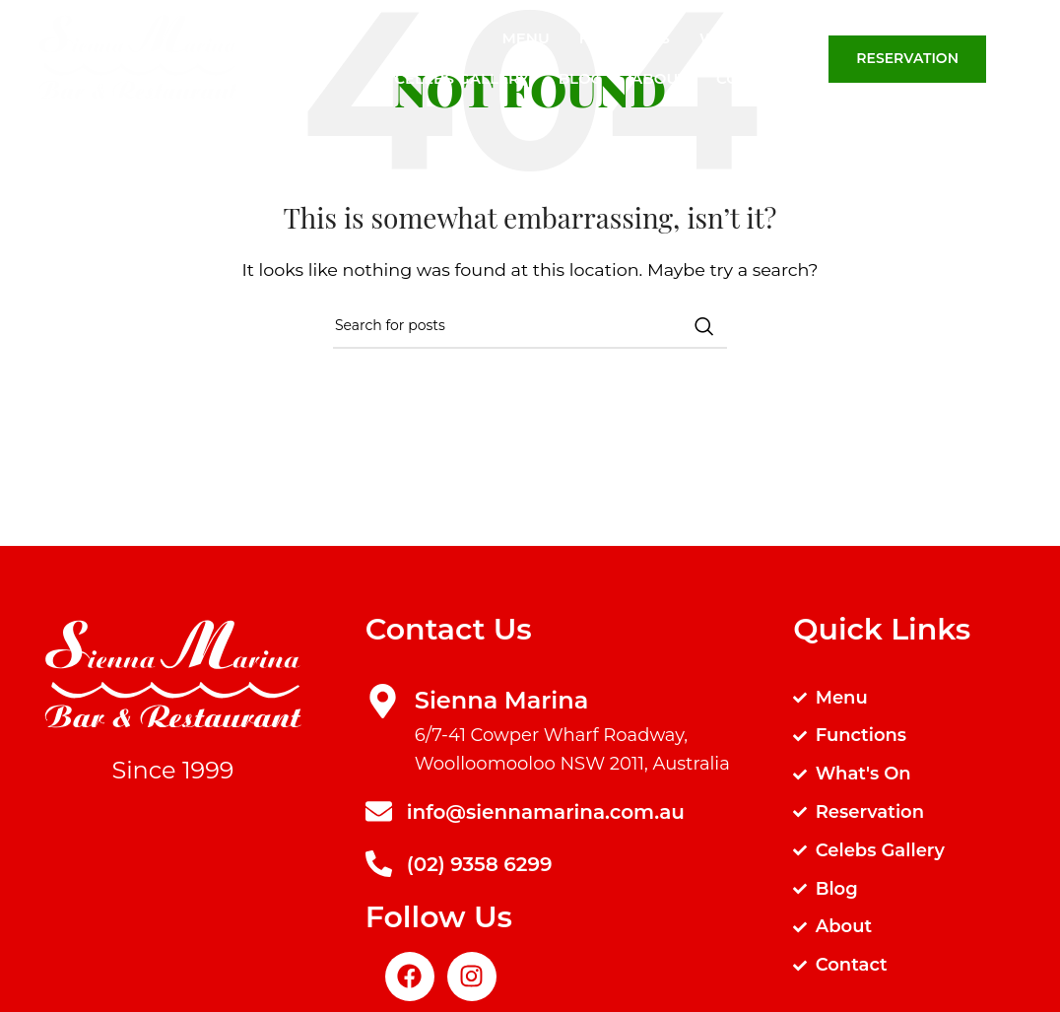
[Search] (1035, 59)
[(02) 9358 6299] (378, 863)
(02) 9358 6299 (480, 864)
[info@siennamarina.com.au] (378, 811)
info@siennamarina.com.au (546, 812)
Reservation (907, 59)
